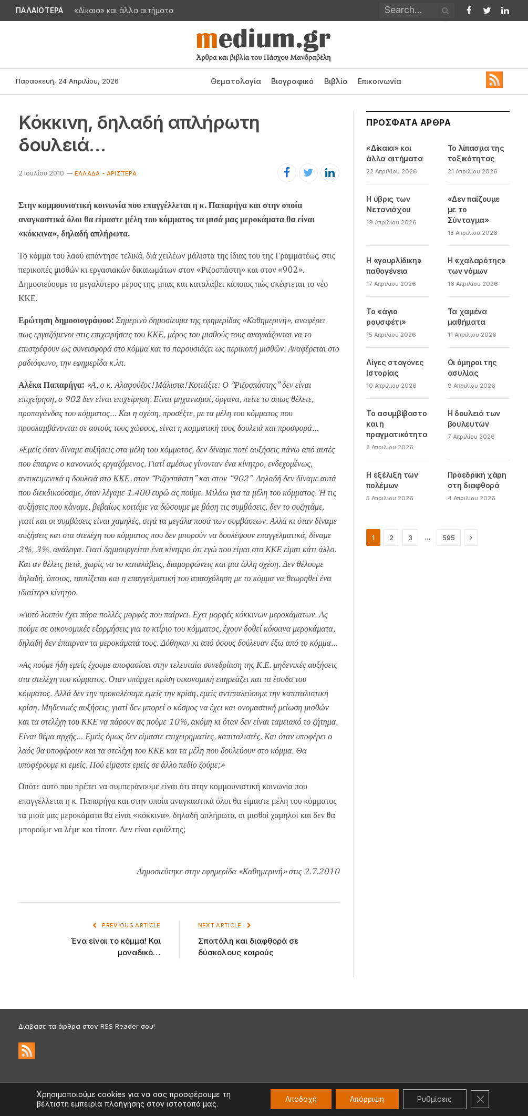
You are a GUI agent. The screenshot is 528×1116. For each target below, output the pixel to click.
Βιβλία (336, 81)
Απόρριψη (361, 1098)
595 (448, 537)
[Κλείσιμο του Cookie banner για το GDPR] (479, 1099)
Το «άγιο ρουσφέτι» (386, 316)
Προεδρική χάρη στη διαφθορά (477, 480)
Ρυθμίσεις (432, 1098)
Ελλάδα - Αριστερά (106, 173)
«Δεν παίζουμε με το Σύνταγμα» (474, 209)
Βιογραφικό (292, 81)
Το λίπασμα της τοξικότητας (476, 153)
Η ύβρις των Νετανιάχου (388, 204)
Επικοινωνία (379, 81)
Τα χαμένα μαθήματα (467, 316)
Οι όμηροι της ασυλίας (472, 367)
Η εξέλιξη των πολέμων (392, 480)
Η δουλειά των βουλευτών (474, 418)
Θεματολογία (236, 81)
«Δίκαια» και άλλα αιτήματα (123, 10)
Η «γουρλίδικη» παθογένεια (393, 265)
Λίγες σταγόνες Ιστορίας (394, 367)
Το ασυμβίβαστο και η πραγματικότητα (396, 424)
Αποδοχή (292, 1098)
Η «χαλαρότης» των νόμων (477, 265)
